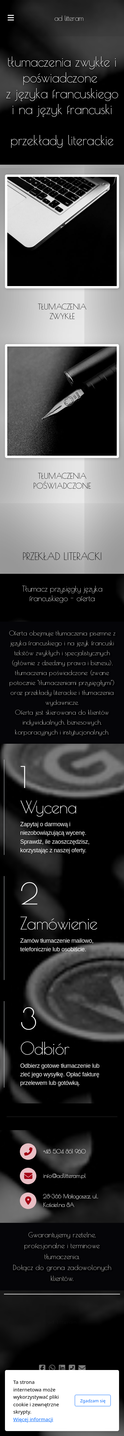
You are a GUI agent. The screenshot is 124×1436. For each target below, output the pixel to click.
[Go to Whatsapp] (52, 1368)
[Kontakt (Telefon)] (72, 1368)
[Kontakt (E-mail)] (82, 1368)
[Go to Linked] (62, 1368)
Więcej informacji (33, 1419)
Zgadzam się (92, 1401)
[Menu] (10, 18)
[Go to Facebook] (42, 1368)
